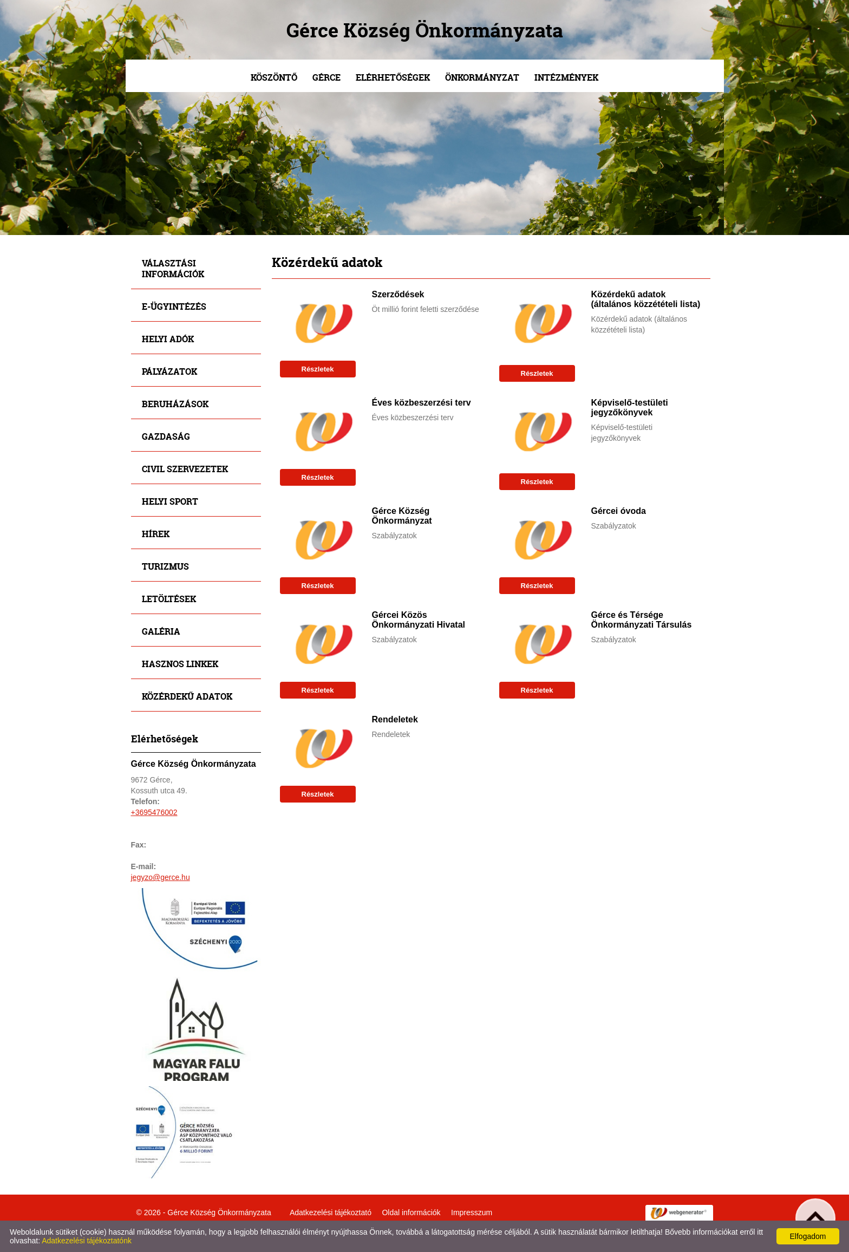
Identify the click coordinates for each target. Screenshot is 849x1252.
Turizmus (165, 566)
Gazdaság (166, 436)
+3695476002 (154, 812)
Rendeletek (395, 719)
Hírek (155, 533)
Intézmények (566, 77)
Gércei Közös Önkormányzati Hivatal (419, 619)
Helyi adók (168, 338)
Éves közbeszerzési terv (421, 402)
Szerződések (398, 294)
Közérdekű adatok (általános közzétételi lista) (646, 299)
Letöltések (169, 598)
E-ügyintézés (174, 306)
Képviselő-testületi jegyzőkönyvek (629, 407)
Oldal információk (411, 1212)
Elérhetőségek (393, 77)
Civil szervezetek (185, 468)
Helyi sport (170, 501)
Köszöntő (274, 77)
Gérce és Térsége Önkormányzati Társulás (641, 619)
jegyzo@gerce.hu (160, 877)
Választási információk (173, 268)
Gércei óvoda (618, 511)
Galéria (161, 631)
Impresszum (471, 1212)
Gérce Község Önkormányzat (402, 515)
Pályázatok (169, 371)
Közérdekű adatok (187, 696)
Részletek (318, 369)
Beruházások (175, 403)
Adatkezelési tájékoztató (330, 1212)
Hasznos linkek (180, 663)
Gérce (326, 77)
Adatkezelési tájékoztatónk (87, 1240)
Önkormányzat (482, 77)
